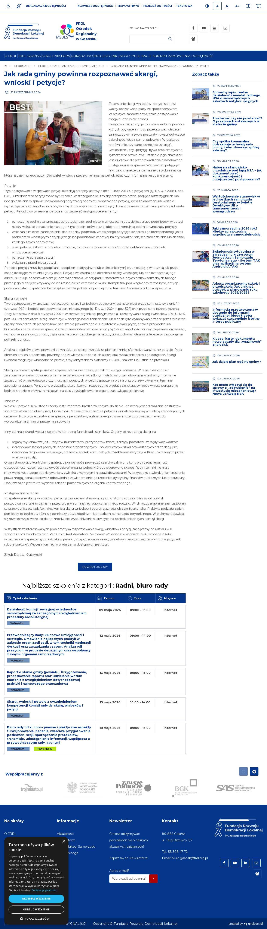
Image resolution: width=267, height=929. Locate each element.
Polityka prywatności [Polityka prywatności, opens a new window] (44, 890)
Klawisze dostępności (95, 5)
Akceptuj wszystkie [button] (36, 898)
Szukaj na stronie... (143, 28)
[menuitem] (10, 56)
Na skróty (14, 821)
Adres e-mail (119, 871)
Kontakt (170, 821)
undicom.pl (253, 923)
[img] (75, 31)
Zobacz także (205, 74)
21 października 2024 (26, 92)
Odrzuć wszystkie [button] (36, 909)
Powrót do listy (95, 566)
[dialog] (36, 881)
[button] (36, 918)
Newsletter (120, 821)
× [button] (63, 841)
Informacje (68, 821)
